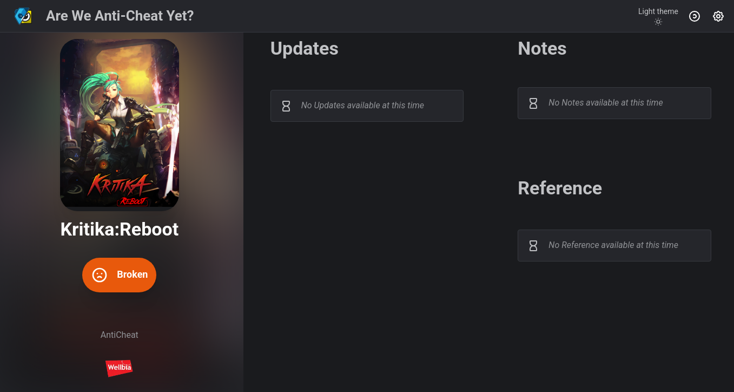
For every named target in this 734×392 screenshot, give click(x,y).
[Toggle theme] (658, 16)
